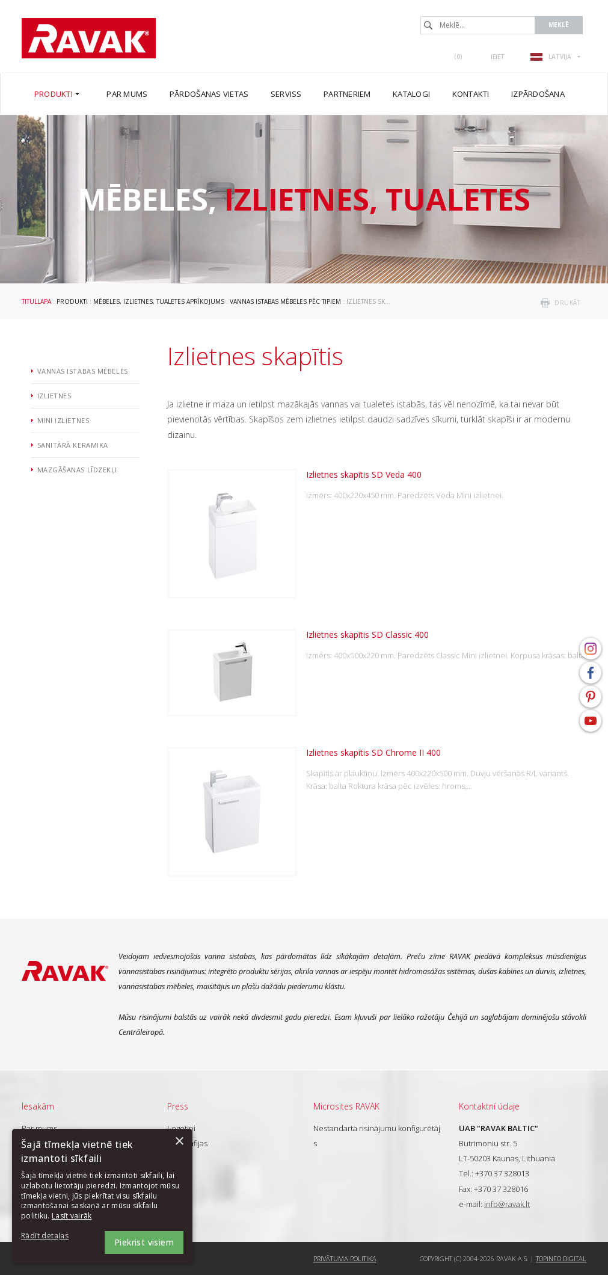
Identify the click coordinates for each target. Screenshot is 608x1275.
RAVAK (89, 38)
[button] (54, 1236)
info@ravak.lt (507, 1204)
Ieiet (498, 56)
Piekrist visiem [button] (144, 1242)
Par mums (39, 1128)
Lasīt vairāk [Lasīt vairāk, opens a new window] (72, 1216)
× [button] (178, 1141)
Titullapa (36, 301)
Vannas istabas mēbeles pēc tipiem (285, 301)
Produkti (72, 301)
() (458, 56)
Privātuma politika (344, 1258)
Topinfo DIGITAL (561, 1258)
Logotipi (181, 1128)
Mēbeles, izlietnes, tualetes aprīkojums (158, 301)
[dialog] (102, 1196)
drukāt (567, 302)
